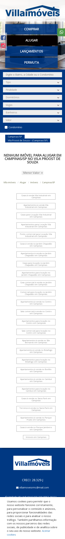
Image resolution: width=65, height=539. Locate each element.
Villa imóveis (9, 182)
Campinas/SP (48, 182)
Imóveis (34, 182)
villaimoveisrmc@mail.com (34, 487)
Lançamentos (31, 51)
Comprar (31, 29)
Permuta (31, 62)
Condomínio (15, 127)
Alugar (31, 40)
